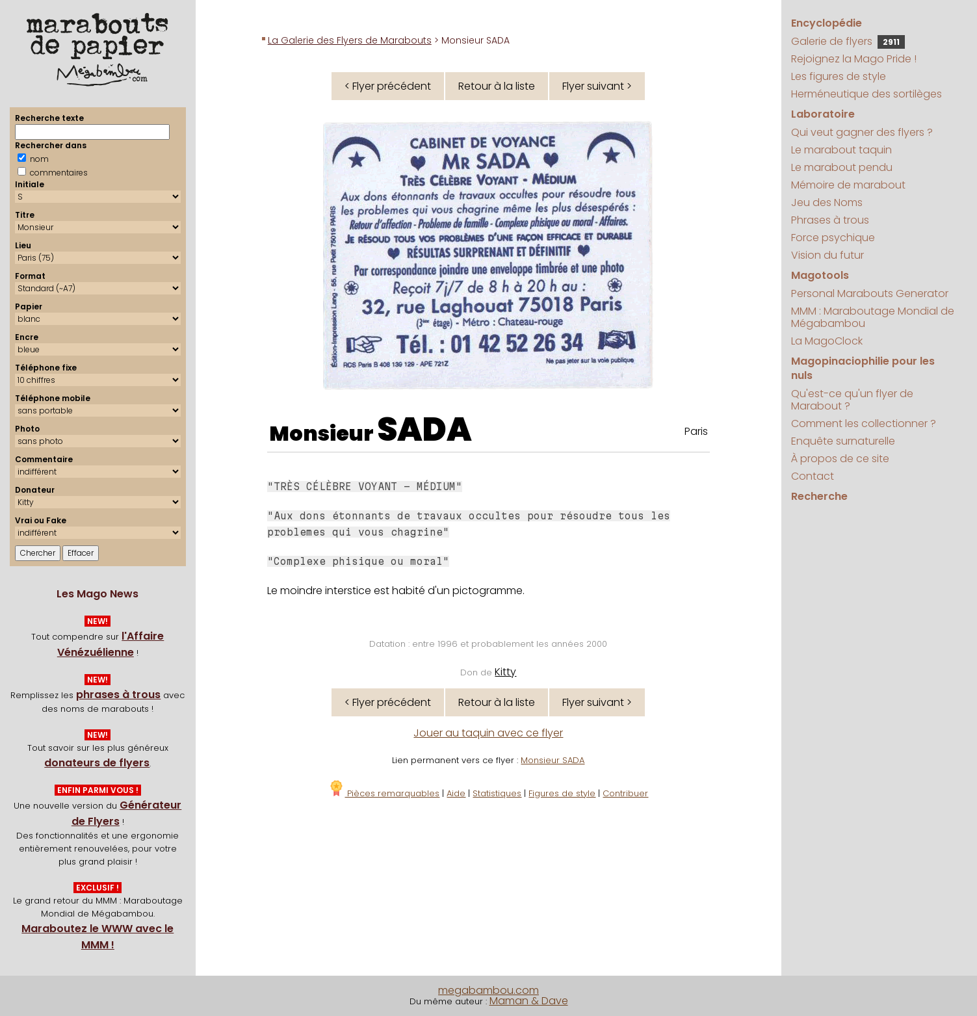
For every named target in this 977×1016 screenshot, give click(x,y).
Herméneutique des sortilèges (866, 93)
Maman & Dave (528, 1000)
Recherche (819, 496)
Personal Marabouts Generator (869, 293)
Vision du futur (827, 255)
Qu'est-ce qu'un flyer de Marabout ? (852, 399)
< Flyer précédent (388, 86)
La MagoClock (827, 340)
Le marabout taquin (841, 149)
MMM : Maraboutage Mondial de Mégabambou (872, 317)
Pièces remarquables (383, 793)
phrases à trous (118, 694)
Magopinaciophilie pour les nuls (863, 368)
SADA (424, 429)
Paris (696, 431)
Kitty (505, 671)
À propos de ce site (840, 458)
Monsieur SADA (552, 760)
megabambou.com (488, 990)
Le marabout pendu (841, 167)
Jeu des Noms (827, 202)
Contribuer (625, 793)
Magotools (820, 275)
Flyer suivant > (597, 86)
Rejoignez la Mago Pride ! (854, 58)
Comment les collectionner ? (863, 423)
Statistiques (497, 793)
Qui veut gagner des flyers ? (862, 132)
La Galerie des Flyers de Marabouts (350, 40)
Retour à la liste (496, 86)
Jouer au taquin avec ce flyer (488, 732)
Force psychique (833, 237)
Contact (812, 476)
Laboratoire (823, 114)
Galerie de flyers (848, 41)
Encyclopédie (826, 23)
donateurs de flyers (97, 762)
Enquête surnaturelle (843, 441)
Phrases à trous (830, 220)
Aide (456, 793)
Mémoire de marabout (848, 184)
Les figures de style (838, 76)
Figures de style (561, 793)
